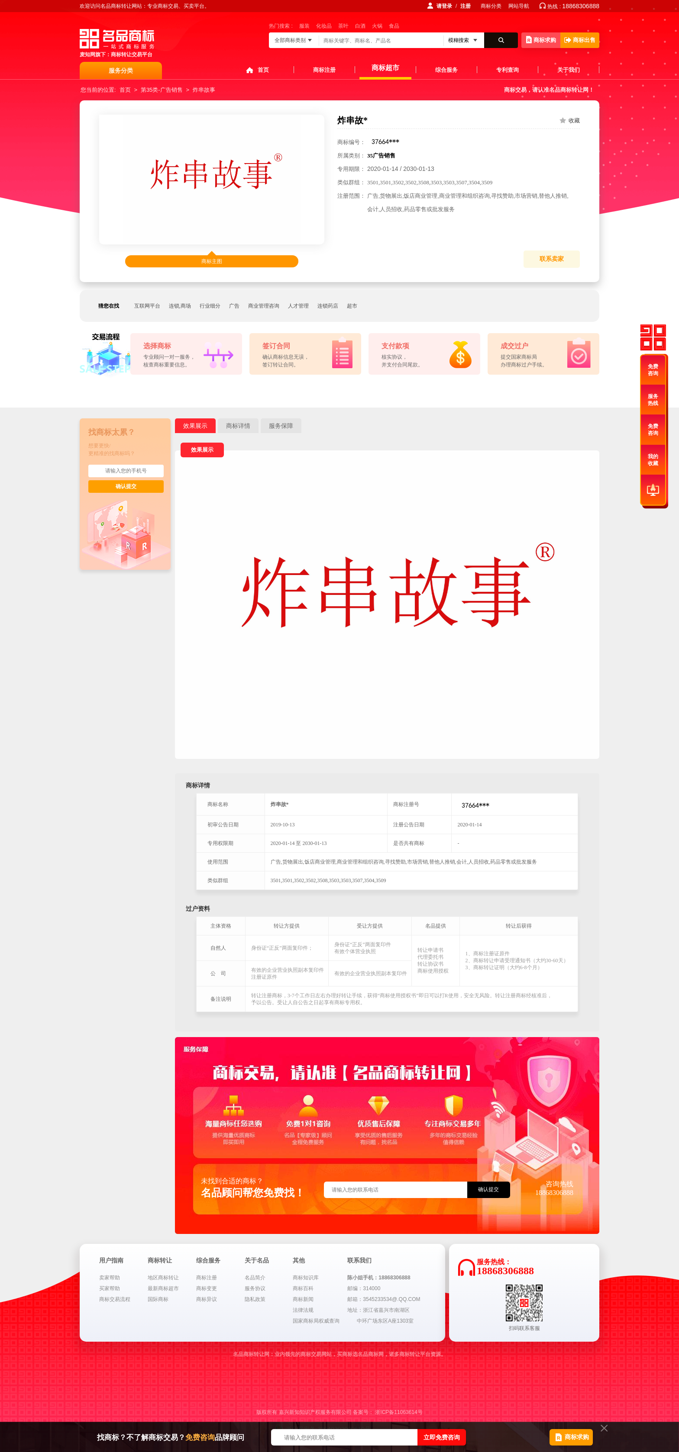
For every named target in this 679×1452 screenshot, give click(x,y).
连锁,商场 (180, 306)
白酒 (360, 26)
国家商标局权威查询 (316, 1321)
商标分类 (491, 6)
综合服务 (446, 70)
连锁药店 (327, 306)
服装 (304, 26)
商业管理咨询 (263, 306)
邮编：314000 (363, 1288)
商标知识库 (306, 1278)
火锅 (377, 26)
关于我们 (568, 70)
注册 (465, 6)
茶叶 (343, 26)
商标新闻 (303, 1299)
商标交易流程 (114, 1299)
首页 (263, 70)
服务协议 (255, 1288)
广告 (234, 306)
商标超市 (385, 67)
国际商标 (158, 1299)
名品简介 (255, 1278)
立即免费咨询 (442, 1437)
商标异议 (206, 1299)
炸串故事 (204, 90)
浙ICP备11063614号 (398, 1412)
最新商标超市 (163, 1288)
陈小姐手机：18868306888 (378, 1278)
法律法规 (303, 1310)
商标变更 (206, 1288)
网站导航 (518, 6)
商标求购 (541, 39)
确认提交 (126, 486)
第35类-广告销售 (162, 90)
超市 (352, 306)
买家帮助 (109, 1288)
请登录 (444, 6)
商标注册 (324, 70)
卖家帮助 (109, 1278)
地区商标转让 (163, 1278)
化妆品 (324, 26)
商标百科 (303, 1288)
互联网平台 (147, 306)
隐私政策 (255, 1299)
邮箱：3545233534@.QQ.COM (383, 1299)
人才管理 (298, 306)
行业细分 (210, 306)
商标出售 (579, 40)
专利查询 (507, 70)
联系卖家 (552, 259)
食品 (394, 26)
